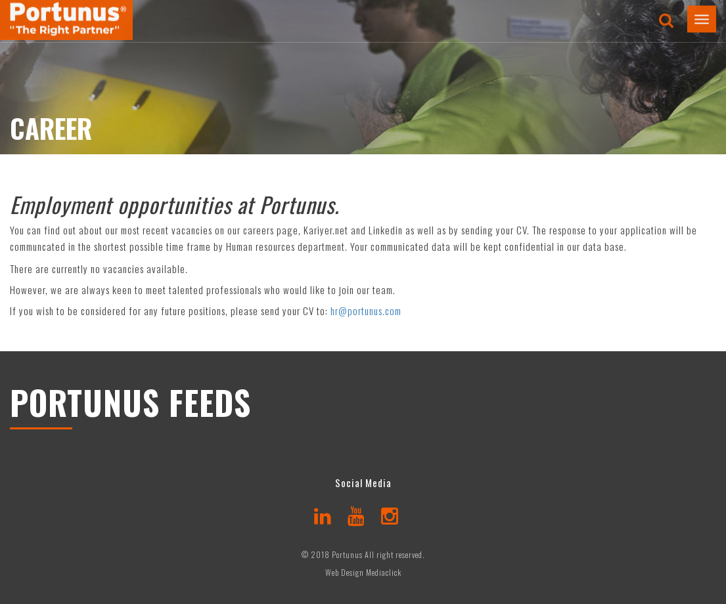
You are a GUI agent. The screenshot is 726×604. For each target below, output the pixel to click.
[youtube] (356, 514)
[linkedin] (323, 514)
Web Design (344, 572)
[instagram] (390, 514)
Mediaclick (383, 572)
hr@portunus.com (365, 310)
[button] (701, 14)
